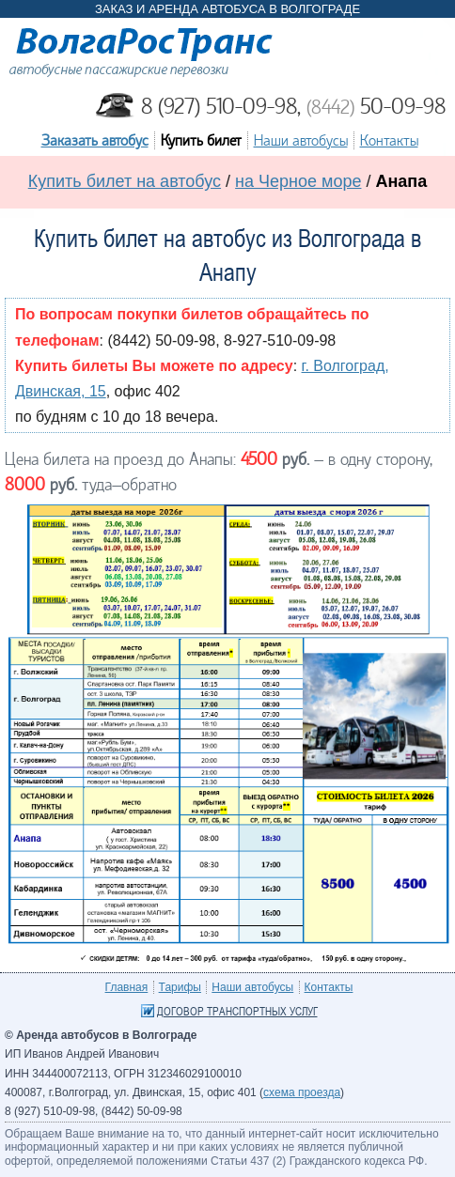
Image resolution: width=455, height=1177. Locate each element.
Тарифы (180, 987)
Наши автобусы (301, 140)
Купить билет (201, 140)
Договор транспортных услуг (237, 1011)
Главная (127, 987)
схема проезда (301, 1092)
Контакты (389, 140)
